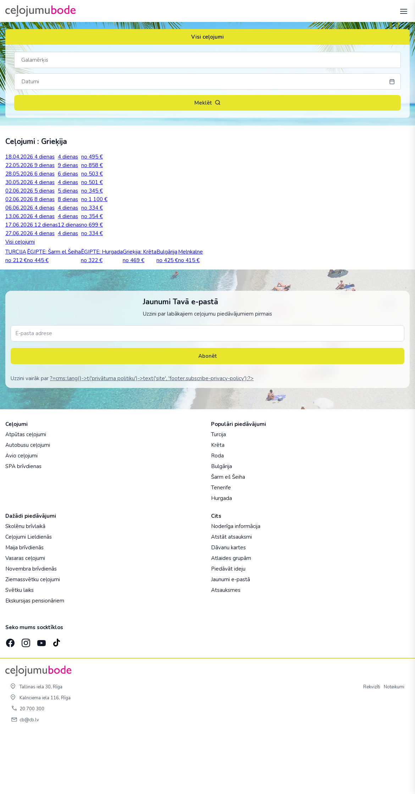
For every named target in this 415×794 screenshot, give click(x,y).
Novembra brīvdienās (31, 627)
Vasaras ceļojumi (25, 616)
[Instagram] (25, 699)
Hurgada (221, 556)
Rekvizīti (371, 745)
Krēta (218, 503)
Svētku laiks (19, 648)
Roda (217, 513)
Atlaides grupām (231, 616)
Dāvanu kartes (228, 605)
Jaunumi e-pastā (230, 637)
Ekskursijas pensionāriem (34, 658)
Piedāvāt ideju (228, 627)
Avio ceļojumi (21, 513)
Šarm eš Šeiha (228, 535)
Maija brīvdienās (24, 605)
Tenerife (221, 545)
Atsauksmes (225, 648)
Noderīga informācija (235, 584)
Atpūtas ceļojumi (25, 492)
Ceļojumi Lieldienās (28, 595)
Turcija (218, 492)
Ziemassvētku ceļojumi (32, 637)
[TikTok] (56, 699)
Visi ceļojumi (207, 36)
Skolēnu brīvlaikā (25, 584)
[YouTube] (41, 699)
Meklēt (207, 102)
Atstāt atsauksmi (231, 595)
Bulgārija (221, 524)
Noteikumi (394, 745)
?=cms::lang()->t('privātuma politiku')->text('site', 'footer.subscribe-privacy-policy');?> (152, 436)
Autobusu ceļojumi (27, 503)
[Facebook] (9, 699)
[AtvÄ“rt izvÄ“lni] (401, 11)
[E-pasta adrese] (207, 391)
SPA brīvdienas (23, 524)
